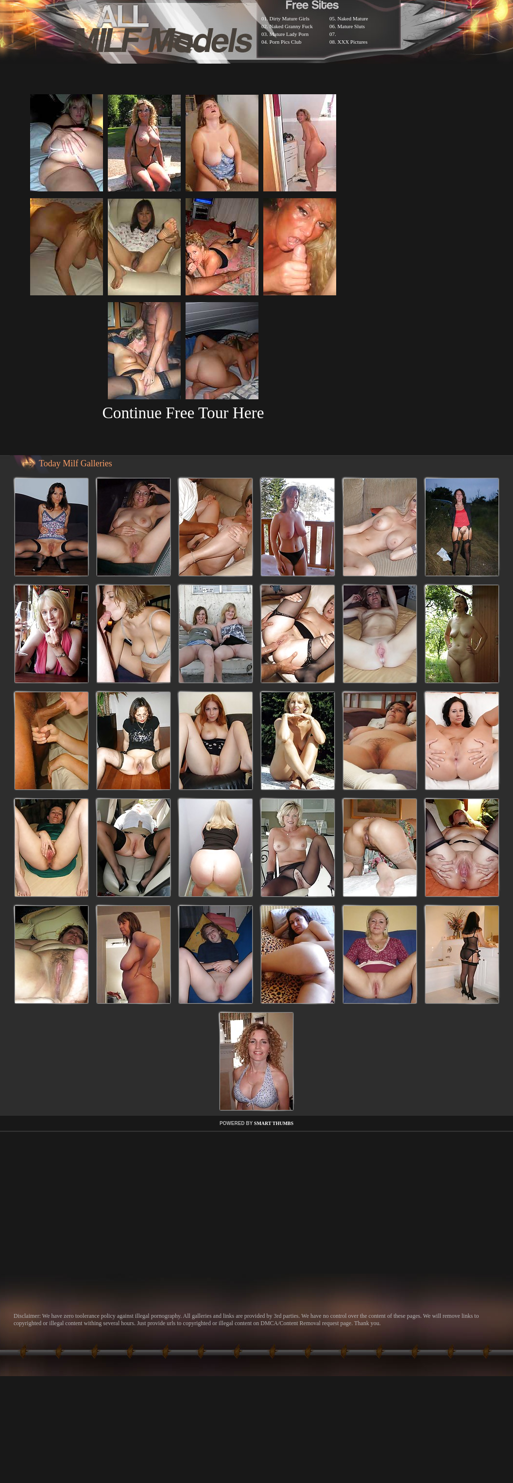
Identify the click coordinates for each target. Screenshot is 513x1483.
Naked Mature (353, 18)
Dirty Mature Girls (289, 18)
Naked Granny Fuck (291, 26)
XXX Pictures (353, 42)
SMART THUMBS (273, 1123)
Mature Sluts (351, 26)
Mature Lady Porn (289, 34)
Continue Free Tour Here (183, 413)
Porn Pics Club (286, 42)
